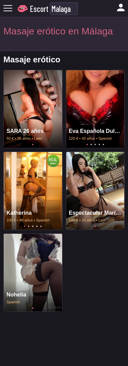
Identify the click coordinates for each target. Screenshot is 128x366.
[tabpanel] (33, 109)
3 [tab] (95, 144)
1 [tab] (32, 144)
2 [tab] (91, 144)
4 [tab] (99, 144)
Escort (39, 8)
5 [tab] (103, 144)
